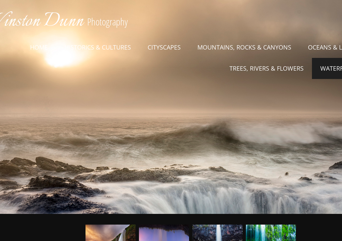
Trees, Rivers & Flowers (266, 68)
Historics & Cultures (97, 47)
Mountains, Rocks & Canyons (244, 47)
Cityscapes (164, 47)
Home (39, 47)
